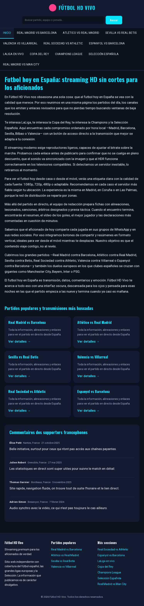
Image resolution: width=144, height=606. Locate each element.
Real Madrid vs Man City (21, 64)
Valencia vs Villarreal (20, 43)
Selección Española (104, 54)
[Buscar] (63, 20)
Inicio (7, 32)
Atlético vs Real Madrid (81, 32)
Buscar (114, 20)
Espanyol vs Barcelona (107, 43)
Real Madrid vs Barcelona (37, 32)
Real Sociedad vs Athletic (63, 43)
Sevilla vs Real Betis (121, 32)
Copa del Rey (39, 54)
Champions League (69, 54)
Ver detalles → (19, 341)
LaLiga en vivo (13, 54)
